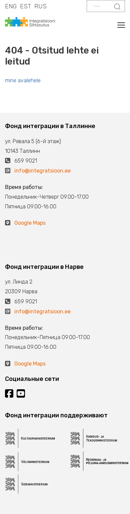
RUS (40, 6)
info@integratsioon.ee (42, 171)
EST (25, 6)
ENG (11, 6)
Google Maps (30, 223)
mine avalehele (23, 80)
